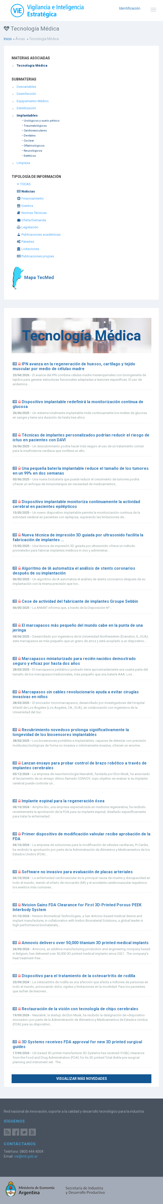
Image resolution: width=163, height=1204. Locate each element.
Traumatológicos (35, 125)
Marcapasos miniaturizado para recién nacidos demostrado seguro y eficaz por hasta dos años (74, 661)
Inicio (8, 39)
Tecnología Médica (32, 65)
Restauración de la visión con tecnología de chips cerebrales (80, 1008)
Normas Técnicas (32, 213)
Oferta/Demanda (31, 220)
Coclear (29, 140)
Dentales (30, 135)
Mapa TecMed (33, 277)
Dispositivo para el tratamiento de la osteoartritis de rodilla (78, 975)
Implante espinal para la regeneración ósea (63, 801)
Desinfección (26, 94)
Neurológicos (33, 150)
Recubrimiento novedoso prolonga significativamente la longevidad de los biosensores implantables (71, 732)
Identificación (129, 8)
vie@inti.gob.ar (26, 1156)
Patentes (25, 241)
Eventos (25, 206)
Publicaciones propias (35, 256)
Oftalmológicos (34, 145)
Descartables (26, 87)
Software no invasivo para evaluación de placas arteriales (77, 871)
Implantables (27, 115)
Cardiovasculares (35, 130)
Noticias (26, 191)
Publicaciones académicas (39, 234)
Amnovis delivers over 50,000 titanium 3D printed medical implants (85, 942)
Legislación (27, 227)
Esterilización (26, 108)
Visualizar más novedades (81, 1079)
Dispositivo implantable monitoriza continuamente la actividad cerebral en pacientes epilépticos (76, 504)
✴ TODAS (24, 184)
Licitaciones (28, 249)
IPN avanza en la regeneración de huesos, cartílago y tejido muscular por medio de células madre (74, 366)
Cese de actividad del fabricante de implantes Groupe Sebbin (80, 601)
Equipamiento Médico (33, 101)
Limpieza (23, 163)
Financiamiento (30, 198)
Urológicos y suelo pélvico (42, 120)
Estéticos (30, 155)
